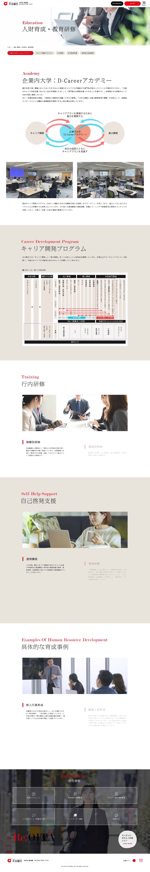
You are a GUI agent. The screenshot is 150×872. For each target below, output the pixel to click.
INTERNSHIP (117, 4)
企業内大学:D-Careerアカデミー (20, 53)
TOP (9, 47)
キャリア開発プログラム (44, 53)
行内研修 (60, 53)
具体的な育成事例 (88, 53)
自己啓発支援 (72, 53)
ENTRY (132, 4)
